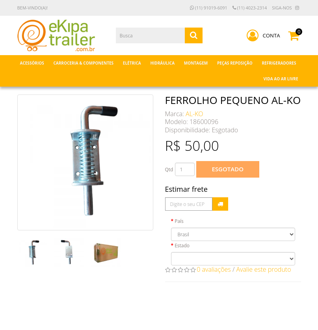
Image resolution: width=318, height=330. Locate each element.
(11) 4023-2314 (249, 8)
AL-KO (194, 113)
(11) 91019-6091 (208, 8)
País (179, 221)
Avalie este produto (263, 269)
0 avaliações (214, 269)
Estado (182, 245)
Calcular (220, 204)
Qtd (169, 169)
